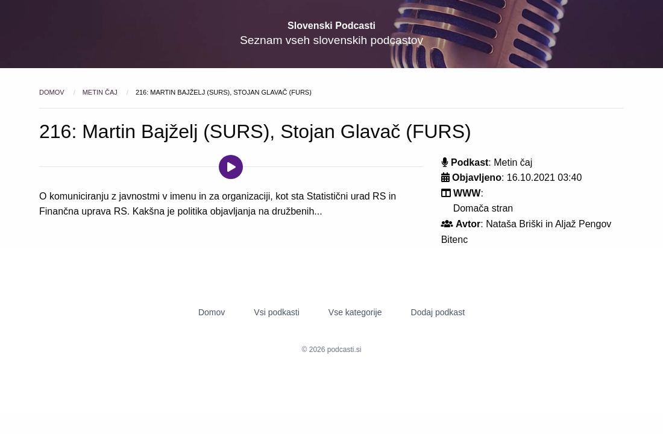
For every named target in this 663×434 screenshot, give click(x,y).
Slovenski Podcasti (331, 25)
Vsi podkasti (276, 312)
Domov (52, 92)
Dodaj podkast (438, 312)
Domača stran (483, 208)
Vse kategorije (355, 312)
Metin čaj (101, 92)
